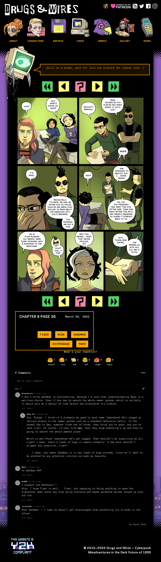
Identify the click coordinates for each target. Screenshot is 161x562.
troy (82, 344)
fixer (44, 334)
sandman (80, 334)
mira (61, 334)
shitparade (61, 344)
